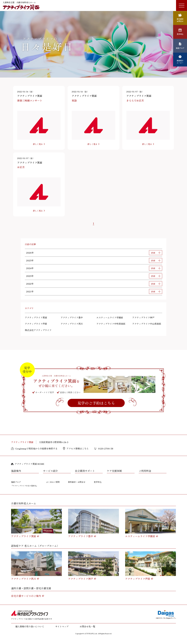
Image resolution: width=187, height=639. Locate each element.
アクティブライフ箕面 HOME (29, 463)
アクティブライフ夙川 (72, 323)
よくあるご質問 (53, 482)
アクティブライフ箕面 (36, 317)
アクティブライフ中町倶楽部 (110, 323)
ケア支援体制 (114, 471)
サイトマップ (62, 626)
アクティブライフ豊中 (72, 317)
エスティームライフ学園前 (109, 317)
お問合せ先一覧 (87, 626)
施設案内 (16, 471)
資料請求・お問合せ (76, 482)
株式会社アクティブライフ (38, 330)
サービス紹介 (50, 471)
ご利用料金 (145, 471)
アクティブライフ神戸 (143, 317)
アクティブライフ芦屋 (36, 323)
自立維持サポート (85, 471)
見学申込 (98, 482)
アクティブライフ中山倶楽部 (146, 323)
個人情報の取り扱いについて (29, 626)
